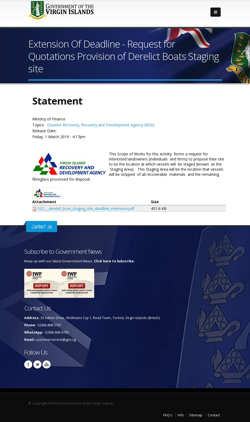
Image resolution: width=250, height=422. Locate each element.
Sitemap (195, 415)
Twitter (37, 364)
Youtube (47, 364)
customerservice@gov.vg (56, 339)
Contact (214, 415)
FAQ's (167, 415)
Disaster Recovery (63, 124)
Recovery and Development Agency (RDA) (117, 124)
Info (181, 415)
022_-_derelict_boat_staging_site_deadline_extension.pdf (86, 208)
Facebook (28, 364)
